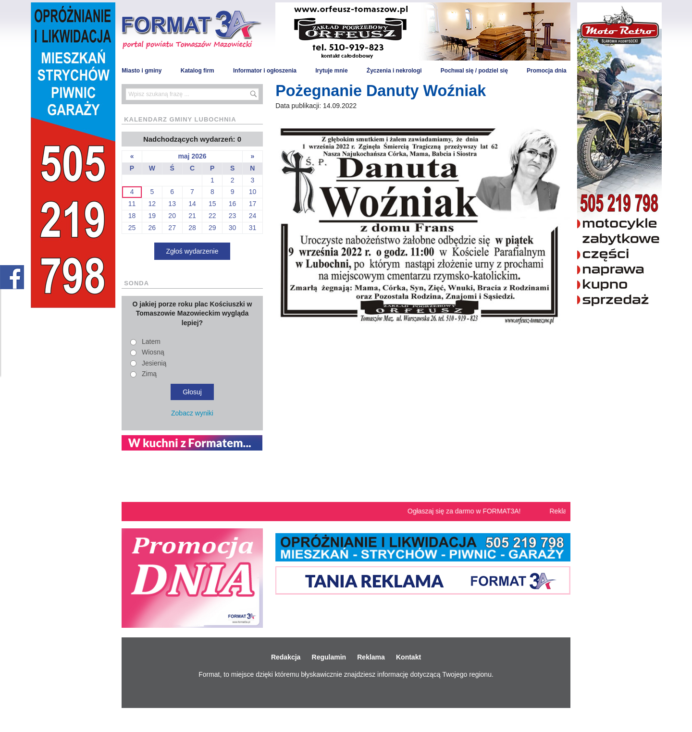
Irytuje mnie (331, 70)
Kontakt (408, 657)
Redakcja (285, 657)
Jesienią (154, 363)
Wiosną (153, 352)
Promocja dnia (547, 70)
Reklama (371, 657)
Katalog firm (197, 70)
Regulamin (329, 657)
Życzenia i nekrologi (394, 70)
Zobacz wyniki (192, 413)
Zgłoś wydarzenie (192, 251)
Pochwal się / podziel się (474, 70)
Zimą (149, 374)
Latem (151, 341)
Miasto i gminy (141, 70)
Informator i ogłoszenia (265, 70)
